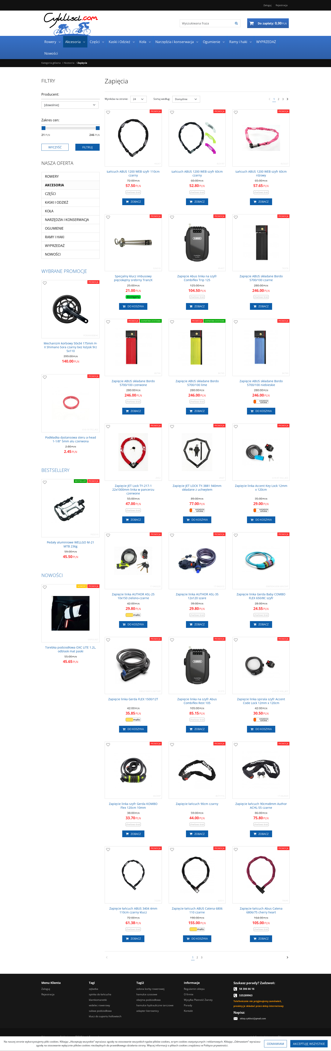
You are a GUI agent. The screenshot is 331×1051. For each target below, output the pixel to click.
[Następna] (288, 99)
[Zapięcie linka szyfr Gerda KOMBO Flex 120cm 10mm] (133, 806)
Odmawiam (275, 1044)
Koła (142, 41)
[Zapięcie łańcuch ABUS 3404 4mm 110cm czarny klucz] (133, 910)
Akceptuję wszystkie (309, 1044)
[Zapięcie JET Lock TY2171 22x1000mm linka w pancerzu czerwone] (133, 490)
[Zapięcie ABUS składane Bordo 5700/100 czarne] (261, 278)
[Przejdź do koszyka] (272, 23)
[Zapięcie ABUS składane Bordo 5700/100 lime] (197, 383)
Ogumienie (211, 41)
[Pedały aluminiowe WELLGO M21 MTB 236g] (70, 544)
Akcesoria (73, 41)
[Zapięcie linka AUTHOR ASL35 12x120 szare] (197, 596)
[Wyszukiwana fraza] (206, 23)
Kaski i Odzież (119, 41)
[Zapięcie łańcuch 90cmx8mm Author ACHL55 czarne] (261, 806)
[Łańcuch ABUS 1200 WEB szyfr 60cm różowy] (261, 173)
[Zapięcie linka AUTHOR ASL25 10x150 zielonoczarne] (133, 596)
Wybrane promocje (64, 271)
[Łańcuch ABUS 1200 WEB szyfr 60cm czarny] (197, 173)
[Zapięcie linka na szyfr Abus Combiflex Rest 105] (197, 701)
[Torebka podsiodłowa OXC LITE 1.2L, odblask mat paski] (70, 649)
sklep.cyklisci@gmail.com (253, 1018)
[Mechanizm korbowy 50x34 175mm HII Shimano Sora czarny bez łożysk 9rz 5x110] (70, 347)
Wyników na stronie (116, 99)
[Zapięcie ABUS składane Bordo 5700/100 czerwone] (133, 383)
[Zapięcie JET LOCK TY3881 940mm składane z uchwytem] (197, 488)
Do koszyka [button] (133, 306)
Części (95, 41)
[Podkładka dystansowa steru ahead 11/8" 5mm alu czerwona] (70, 439)
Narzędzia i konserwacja (174, 41)
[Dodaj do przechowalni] (108, 113)
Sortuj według (161, 99)
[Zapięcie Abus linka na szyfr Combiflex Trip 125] (197, 278)
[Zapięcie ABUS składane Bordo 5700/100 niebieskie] (261, 383)
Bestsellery (55, 470)
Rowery (50, 41)
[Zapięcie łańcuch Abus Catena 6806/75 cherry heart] (261, 910)
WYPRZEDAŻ (266, 41)
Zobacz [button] (133, 202)
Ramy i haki (238, 41)
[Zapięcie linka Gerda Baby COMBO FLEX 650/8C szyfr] (261, 596)
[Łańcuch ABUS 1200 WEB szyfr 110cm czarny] (133, 173)
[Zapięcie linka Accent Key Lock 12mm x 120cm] (261, 488)
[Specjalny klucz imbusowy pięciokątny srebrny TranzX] (133, 278)
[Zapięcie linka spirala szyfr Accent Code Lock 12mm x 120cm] (261, 701)
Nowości (51, 53)
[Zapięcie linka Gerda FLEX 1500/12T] (133, 699)
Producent (50, 94)
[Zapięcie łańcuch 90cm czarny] (197, 804)
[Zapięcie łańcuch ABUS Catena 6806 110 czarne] (197, 910)
